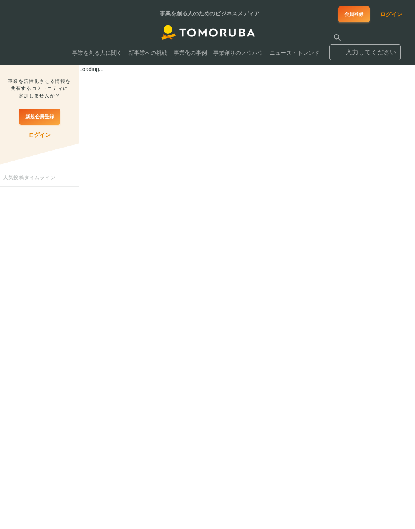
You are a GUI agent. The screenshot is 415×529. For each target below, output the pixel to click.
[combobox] (365, 48)
